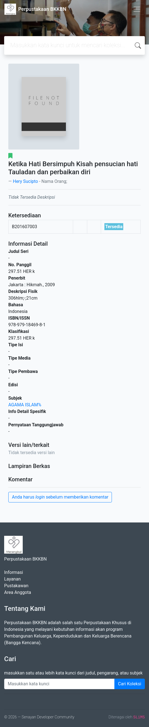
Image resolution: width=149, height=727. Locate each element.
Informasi (13, 572)
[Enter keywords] (59, 684)
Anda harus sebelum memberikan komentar (60, 497)
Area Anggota (17, 592)
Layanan (12, 579)
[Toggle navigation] (137, 9)
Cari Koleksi (129, 683)
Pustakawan (16, 585)
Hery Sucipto (25, 181)
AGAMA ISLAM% (24, 404)
